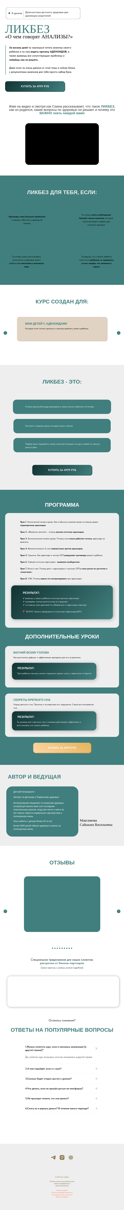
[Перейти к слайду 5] (63, 352)
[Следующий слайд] (118, 333)
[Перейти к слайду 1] (53, 352)
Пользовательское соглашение (62, 1195)
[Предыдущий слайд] (5, 333)
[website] (71, 1157)
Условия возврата (62, 1190)
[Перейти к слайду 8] (70, 352)
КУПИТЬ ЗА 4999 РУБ (35, 86)
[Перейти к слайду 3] (58, 352)
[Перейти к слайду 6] (65, 352)
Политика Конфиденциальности (62, 1192)
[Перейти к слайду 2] (56, 352)
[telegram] (53, 1157)
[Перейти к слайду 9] (71, 948)
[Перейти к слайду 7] (68, 352)
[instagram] (62, 1157)
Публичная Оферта (62, 1197)
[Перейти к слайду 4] (60, 352)
